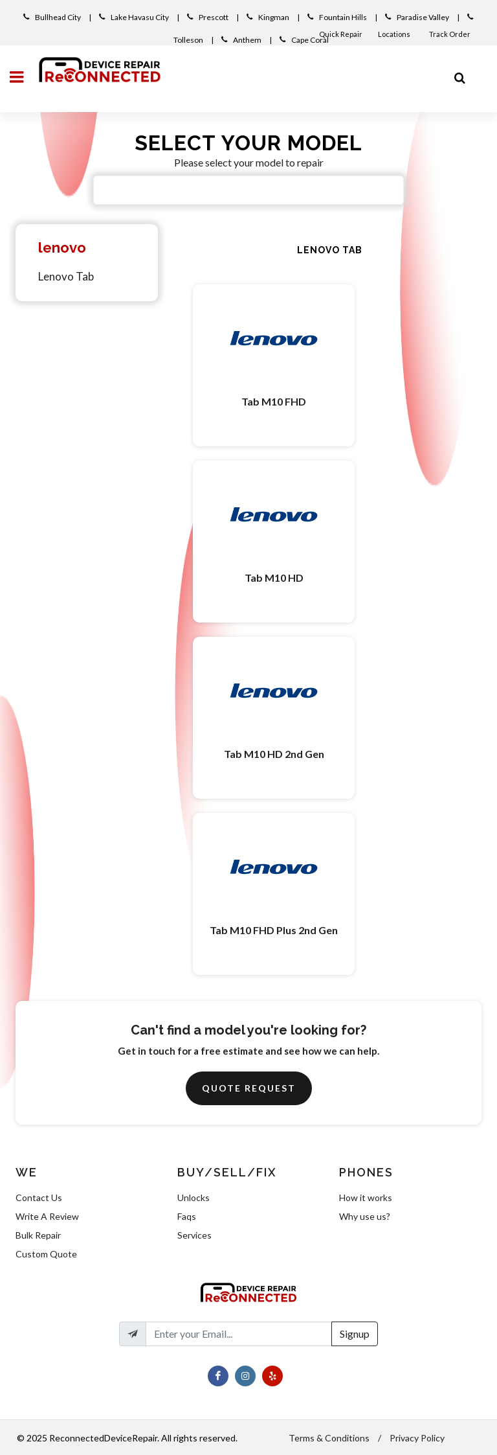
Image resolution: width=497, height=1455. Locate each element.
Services (194, 1235)
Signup (355, 1333)
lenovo (62, 247)
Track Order (450, 34)
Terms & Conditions (329, 1437)
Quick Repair (340, 34)
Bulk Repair (38, 1235)
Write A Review (47, 1216)
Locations (395, 34)
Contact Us (39, 1197)
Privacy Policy (417, 1437)
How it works (365, 1197)
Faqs (186, 1216)
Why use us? (364, 1216)
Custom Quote (46, 1253)
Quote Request (249, 1088)
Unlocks (193, 1197)
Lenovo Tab (66, 276)
